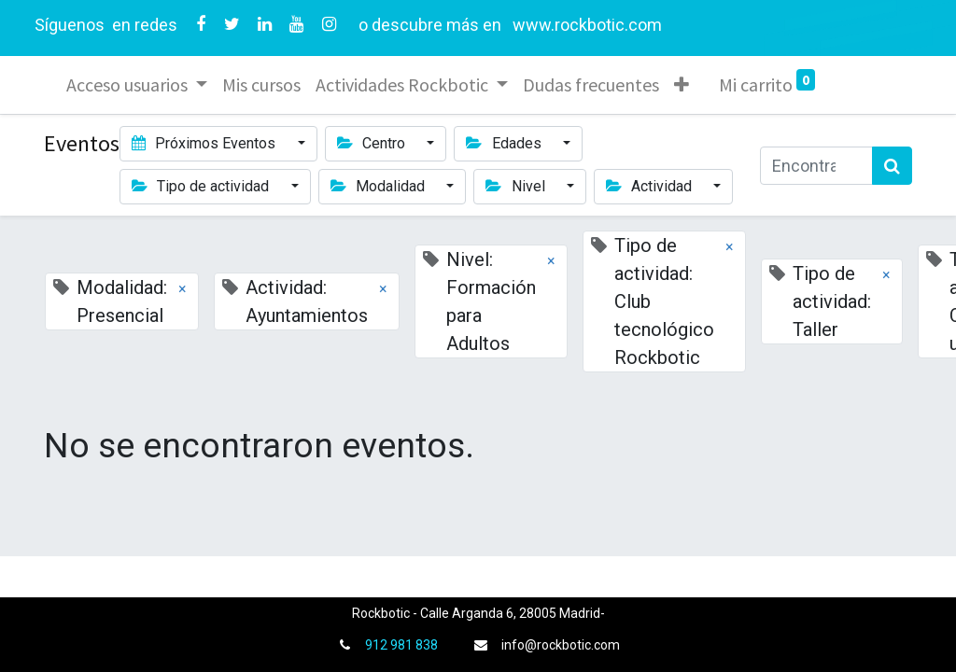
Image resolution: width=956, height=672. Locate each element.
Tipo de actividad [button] (202, 186)
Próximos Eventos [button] (205, 143)
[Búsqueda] (892, 166)
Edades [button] (505, 143)
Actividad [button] (651, 186)
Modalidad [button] (379, 186)
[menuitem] (261, 84)
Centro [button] (373, 143)
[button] (681, 84)
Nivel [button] (516, 186)
